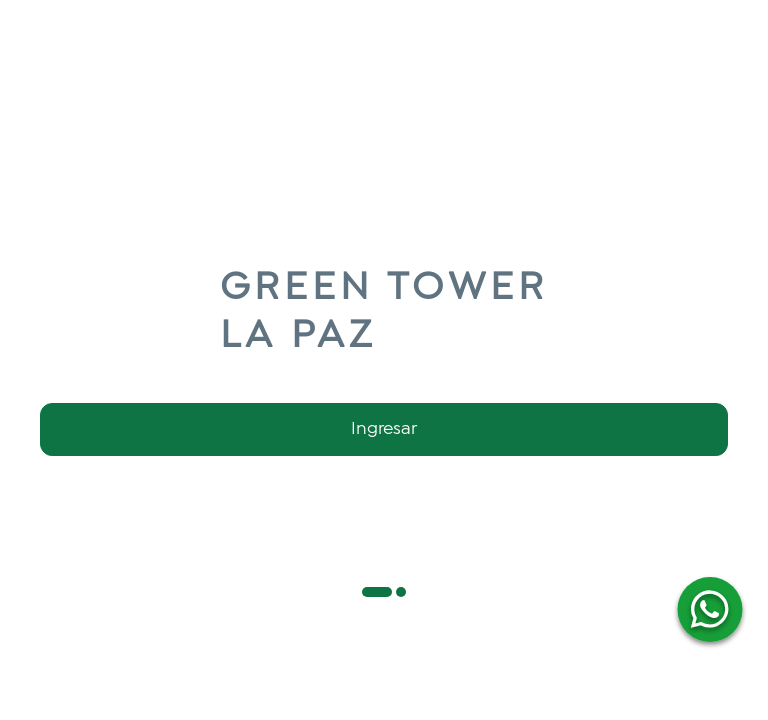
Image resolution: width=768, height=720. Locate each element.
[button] (377, 592)
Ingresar (384, 429)
